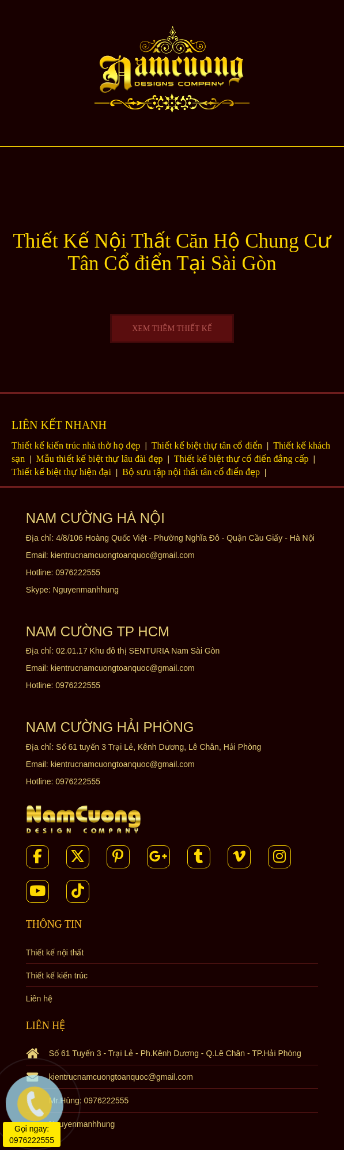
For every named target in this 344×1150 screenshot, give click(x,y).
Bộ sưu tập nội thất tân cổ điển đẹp (192, 472)
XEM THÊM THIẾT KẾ (172, 328)
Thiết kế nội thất (55, 952)
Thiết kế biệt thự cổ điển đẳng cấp (242, 459)
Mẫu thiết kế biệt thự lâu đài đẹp (100, 459)
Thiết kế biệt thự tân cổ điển (208, 445)
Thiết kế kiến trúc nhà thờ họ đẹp (77, 445)
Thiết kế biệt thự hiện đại (63, 472)
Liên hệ (39, 998)
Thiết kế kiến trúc (57, 975)
